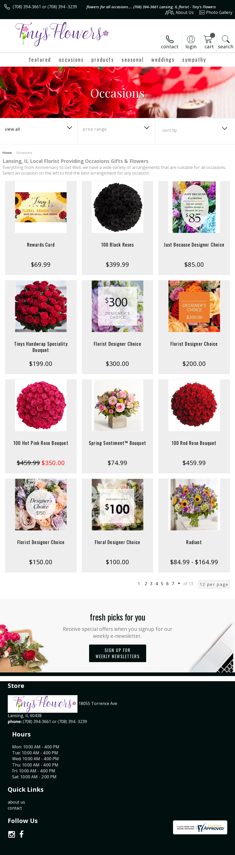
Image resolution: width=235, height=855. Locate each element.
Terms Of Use (115, 850)
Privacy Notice (145, 850)
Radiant (194, 542)
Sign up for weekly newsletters (118, 653)
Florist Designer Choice (117, 343)
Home (7, 152)
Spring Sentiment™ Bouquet (117, 443)
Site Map (213, 850)
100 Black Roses (117, 244)
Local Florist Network (182, 850)
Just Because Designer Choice (194, 244)
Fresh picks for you (117, 625)
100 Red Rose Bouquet (194, 443)
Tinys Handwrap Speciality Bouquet (41, 346)
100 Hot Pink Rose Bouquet (40, 443)
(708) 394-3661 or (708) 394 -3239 (45, 7)
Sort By (169, 130)
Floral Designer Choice (117, 542)
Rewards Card (41, 244)
